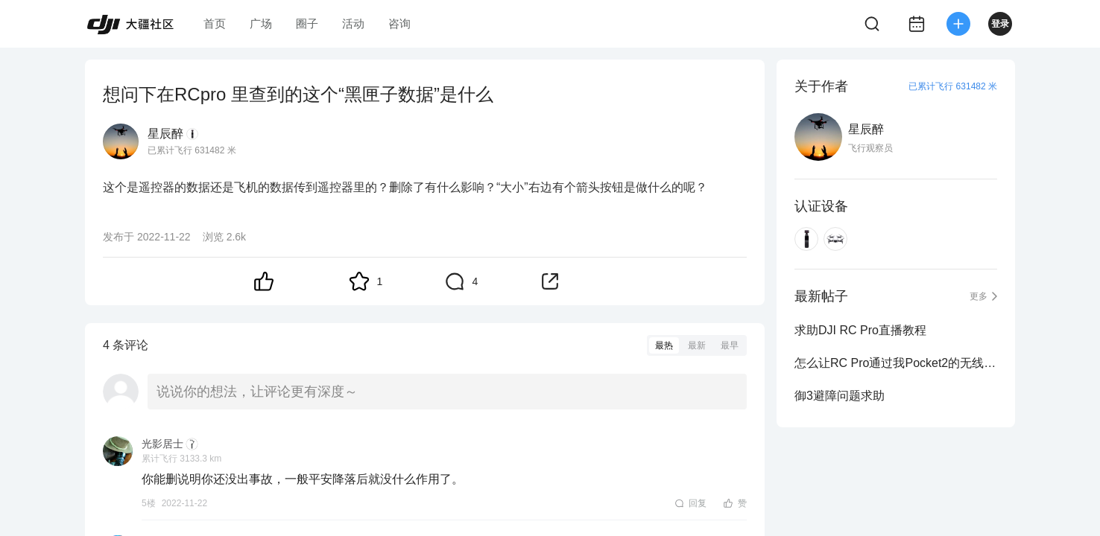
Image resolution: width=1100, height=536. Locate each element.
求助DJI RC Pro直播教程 (860, 330)
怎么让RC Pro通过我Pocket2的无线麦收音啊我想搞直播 (895, 363)
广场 (261, 23)
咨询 (399, 23)
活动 (353, 23)
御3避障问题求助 (839, 395)
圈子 (307, 23)
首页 (214, 23)
